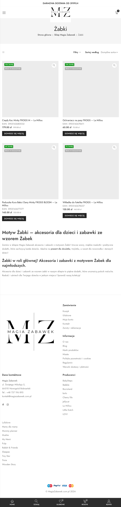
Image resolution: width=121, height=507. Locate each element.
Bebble (66, 384)
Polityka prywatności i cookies (77, 358)
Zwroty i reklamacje (72, 328)
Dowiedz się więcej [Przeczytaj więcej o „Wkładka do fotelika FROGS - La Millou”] (74, 215)
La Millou (67, 405)
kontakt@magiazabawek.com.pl (16, 396)
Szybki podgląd (54, 65)
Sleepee (6, 451)
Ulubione (67, 315)
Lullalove (6, 422)
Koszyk (66, 311)
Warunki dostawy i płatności (76, 366)
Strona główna (44, 34)
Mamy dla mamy (9, 426)
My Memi (6, 439)
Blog (65, 346)
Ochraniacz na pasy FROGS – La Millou (83, 120)
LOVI (65, 414)
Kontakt (66, 323)
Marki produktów (70, 350)
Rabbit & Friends (10, 447)
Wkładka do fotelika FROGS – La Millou (83, 202)
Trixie (4, 460)
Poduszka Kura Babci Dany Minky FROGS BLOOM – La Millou (29, 204)
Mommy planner (9, 430)
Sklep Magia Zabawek (64, 34)
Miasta (66, 354)
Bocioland (67, 389)
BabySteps (67, 380)
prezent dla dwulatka (60, 248)
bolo (65, 393)
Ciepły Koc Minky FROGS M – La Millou (22, 120)
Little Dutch (68, 410)
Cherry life (67, 397)
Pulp (4, 443)
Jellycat (66, 401)
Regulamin (67, 362)
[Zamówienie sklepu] (109, 52)
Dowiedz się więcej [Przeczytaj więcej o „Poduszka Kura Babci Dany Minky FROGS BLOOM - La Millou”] (14, 218)
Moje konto (68, 319)
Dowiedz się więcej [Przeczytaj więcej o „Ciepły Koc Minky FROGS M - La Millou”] (14, 133)
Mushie (5, 435)
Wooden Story (9, 464)
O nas (65, 341)
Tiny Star (6, 456)
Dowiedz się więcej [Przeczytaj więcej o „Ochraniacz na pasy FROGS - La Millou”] (74, 133)
